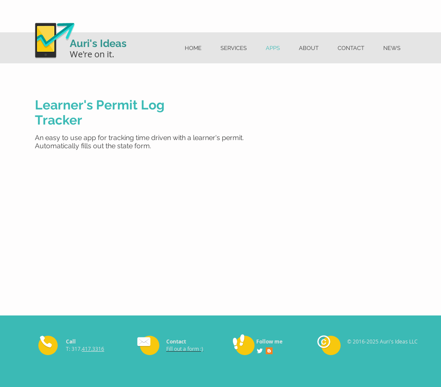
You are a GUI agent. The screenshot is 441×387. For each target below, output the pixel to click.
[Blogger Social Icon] (269, 350)
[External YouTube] (138, 225)
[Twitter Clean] (259, 350)
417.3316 (93, 348)
